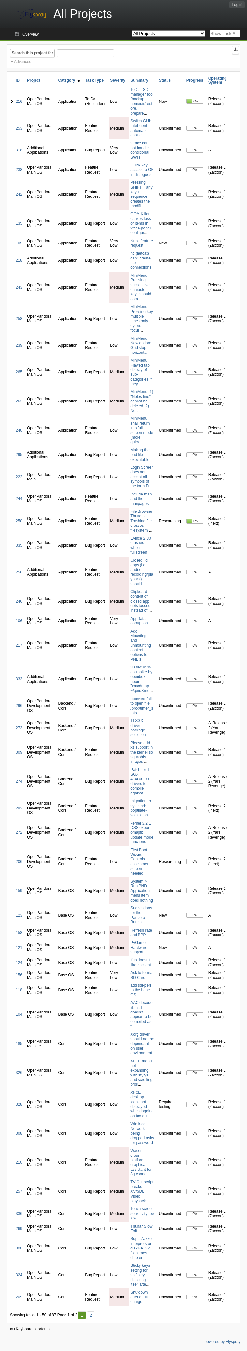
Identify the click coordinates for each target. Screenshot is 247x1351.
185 (19, 1043)
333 (19, 679)
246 (19, 601)
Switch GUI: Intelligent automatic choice (140, 128)
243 (19, 287)
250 (19, 521)
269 (19, 1228)
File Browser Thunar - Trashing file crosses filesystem (141, 521)
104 (19, 1014)
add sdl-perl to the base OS (140, 990)
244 (19, 498)
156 (19, 975)
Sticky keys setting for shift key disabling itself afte (140, 1275)
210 (19, 1162)
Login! (237, 4)
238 (19, 169)
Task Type (94, 80)
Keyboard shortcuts (30, 1329)
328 (19, 1104)
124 (19, 962)
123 (19, 915)
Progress (194, 80)
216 (19, 101)
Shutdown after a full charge (139, 1297)
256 (19, 572)
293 (19, 808)
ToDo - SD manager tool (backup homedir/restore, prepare (141, 101)
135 (19, 223)
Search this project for (32, 53)
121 (19, 947)
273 (19, 728)
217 (19, 645)
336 (19, 1213)
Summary (139, 80)
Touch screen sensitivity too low (142, 1213)
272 (19, 832)
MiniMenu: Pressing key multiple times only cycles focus (141, 319)
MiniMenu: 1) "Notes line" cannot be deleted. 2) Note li (141, 401)
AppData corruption (139, 620)
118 (19, 990)
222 (19, 477)
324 (19, 1275)
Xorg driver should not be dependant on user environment (142, 1044)
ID (18, 80)
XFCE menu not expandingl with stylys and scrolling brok (141, 1073)
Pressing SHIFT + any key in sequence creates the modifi (141, 194)
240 (19, 430)
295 (19, 454)
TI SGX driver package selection (138, 727)
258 (19, 318)
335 (19, 545)
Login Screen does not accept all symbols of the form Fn (141, 477)
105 (19, 243)
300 (19, 1248)
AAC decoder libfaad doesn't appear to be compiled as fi (141, 1014)
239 (19, 345)
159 (19, 890)
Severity (117, 80)
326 (19, 1072)
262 (19, 401)
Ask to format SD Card (141, 975)
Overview (30, 34)
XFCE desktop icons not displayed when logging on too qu (141, 1104)
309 (19, 752)
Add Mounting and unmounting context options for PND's (140, 645)
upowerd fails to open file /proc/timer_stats (141, 706)
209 (19, 1297)
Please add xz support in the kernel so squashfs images (141, 752)
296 (19, 705)
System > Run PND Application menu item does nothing (141, 891)
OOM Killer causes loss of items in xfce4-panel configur (140, 223)
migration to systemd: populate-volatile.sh (140, 808)
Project (33, 80)
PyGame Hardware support (138, 947)
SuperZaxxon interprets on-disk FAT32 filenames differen (141, 1248)
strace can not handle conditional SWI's (139, 150)
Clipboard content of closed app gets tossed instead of (140, 601)
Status (165, 80)
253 (19, 128)
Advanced (22, 61)
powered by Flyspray (222, 1341)
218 (19, 260)
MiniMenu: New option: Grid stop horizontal (140, 345)
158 (19, 932)
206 (19, 861)
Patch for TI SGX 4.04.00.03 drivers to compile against (140, 781)
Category (69, 80)
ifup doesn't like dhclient (140, 962)
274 (19, 781)
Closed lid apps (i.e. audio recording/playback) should (141, 572)
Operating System (217, 80)
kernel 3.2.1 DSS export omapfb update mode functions (141, 832)
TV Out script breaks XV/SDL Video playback (141, 1191)
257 (19, 1191)
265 (19, 372)
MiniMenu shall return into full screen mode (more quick (141, 430)
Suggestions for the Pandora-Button (141, 915)
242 (19, 194)
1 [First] (82, 1315)
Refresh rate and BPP (141, 932)
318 (19, 150)
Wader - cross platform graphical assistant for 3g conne (141, 1162)
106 (19, 621)
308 (19, 1133)
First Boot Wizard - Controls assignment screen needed (140, 862)
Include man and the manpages (141, 499)
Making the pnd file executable (140, 455)
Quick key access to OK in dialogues (141, 170)
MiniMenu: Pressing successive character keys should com (140, 287)
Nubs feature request (141, 243)
